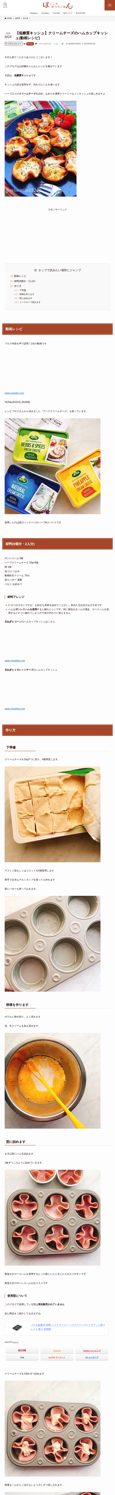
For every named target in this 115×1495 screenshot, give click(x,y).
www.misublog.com (15, 660)
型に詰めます (26, 298)
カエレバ (16, 1342)
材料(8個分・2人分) (24, 281)
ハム (56, 44)
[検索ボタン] (5, 5)
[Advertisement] (58, 233)
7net (22, 1357)
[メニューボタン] (110, 5)
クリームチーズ (45, 44)
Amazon (57, 1351)
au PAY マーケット (57, 1357)
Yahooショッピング (92, 1351)
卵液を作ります (27, 294)
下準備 (23, 290)
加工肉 (30, 44)
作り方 (17, 286)
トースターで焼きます (30, 302)
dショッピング (92, 1357)
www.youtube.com (14, 393)
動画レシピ (20, 276)
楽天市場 (22, 1350)
